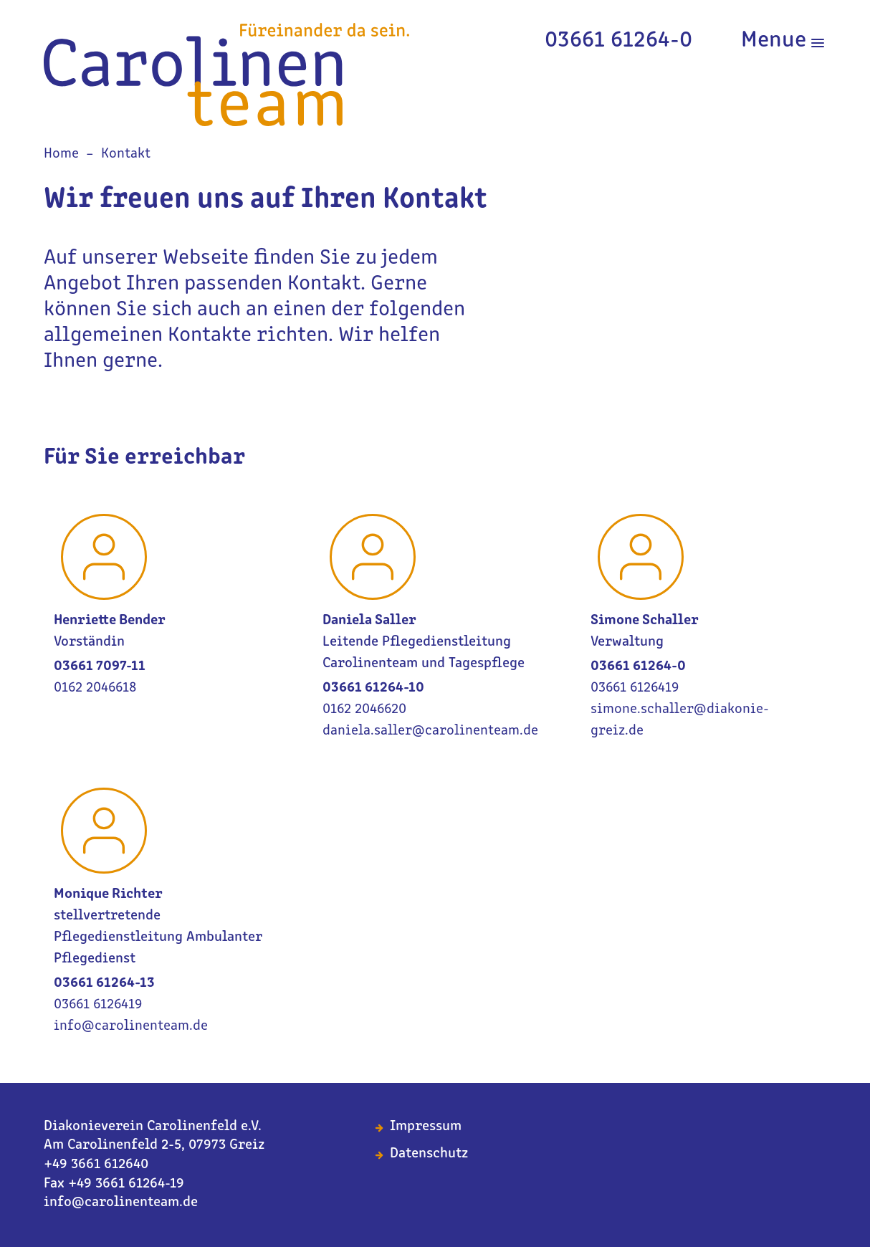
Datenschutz (429, 1154)
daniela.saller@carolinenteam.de (430, 731)
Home (61, 154)
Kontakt (125, 154)
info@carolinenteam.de (131, 1026)
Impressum (426, 1126)
